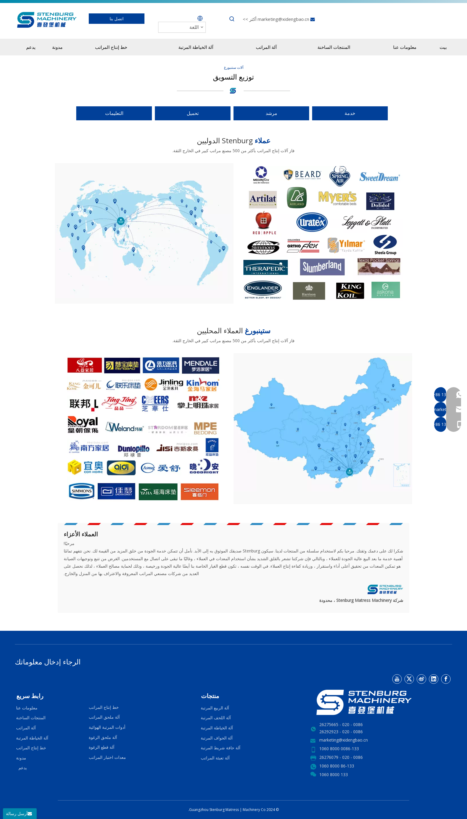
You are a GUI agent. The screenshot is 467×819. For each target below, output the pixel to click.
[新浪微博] (421, 679)
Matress (232, 809)
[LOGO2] (381, 702)
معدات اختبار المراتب (107, 757)
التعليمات (114, 113)
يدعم (21, 767)
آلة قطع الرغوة (101, 747)
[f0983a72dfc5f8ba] (323, 233)
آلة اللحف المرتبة (216, 717)
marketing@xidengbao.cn (282, 19)
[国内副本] (323, 423)
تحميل (193, 113)
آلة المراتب (26, 728)
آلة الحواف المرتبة (217, 738)
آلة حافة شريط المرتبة (220, 748)
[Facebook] (446, 679)
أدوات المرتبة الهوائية (107, 727)
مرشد (271, 113)
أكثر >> (249, 19)
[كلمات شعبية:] (232, 19)
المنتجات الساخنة (31, 717)
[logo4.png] (233, 90)
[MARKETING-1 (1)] (144, 428)
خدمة (350, 113)
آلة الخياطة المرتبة (217, 728)
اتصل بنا (117, 18)
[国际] (144, 232)
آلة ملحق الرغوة (103, 737)
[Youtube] (397, 679)
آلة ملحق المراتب (104, 717)
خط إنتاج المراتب (104, 707)
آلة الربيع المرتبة (215, 708)
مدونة (21, 758)
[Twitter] (409, 679)
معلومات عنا (27, 708)
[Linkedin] (433, 679)
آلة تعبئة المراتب (215, 758)
